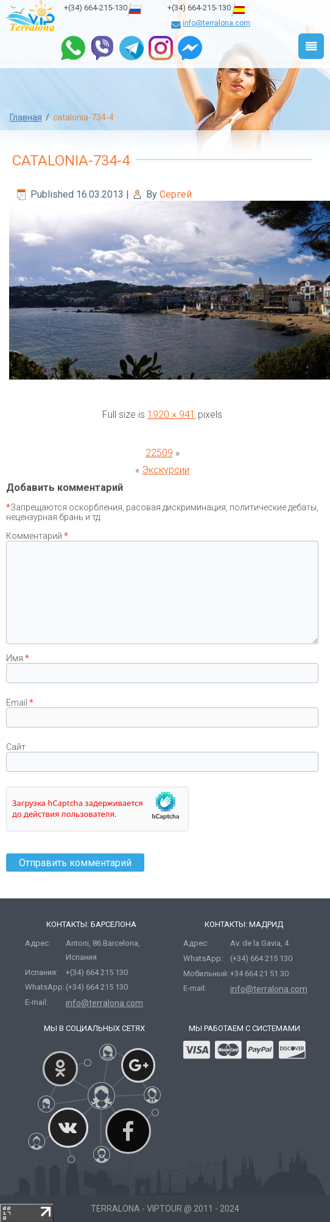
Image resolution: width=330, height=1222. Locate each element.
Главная (26, 117)
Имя (17, 658)
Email (19, 702)
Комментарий (37, 536)
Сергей (176, 194)
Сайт (16, 747)
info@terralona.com (216, 23)
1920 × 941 (171, 414)
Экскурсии (165, 470)
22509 (159, 453)
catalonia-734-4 (71, 160)
